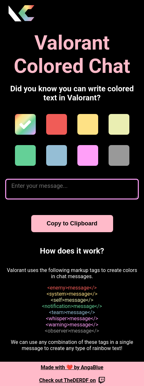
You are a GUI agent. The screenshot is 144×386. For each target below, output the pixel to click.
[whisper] (87, 155)
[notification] (25, 155)
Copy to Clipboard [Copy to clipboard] (72, 223)
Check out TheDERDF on (72, 380)
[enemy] (56, 124)
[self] (119, 124)
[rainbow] (25, 124)
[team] (56, 155)
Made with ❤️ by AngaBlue (72, 367)
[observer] (119, 155)
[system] (87, 124)
